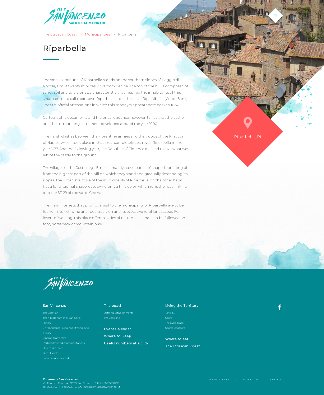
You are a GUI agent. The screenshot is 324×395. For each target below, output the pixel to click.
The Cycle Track (174, 322)
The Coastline (112, 317)
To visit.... (170, 312)
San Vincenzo (54, 306)
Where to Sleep (117, 336)
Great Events (50, 352)
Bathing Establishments (118, 312)
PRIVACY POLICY (219, 379)
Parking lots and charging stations (64, 342)
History (47, 322)
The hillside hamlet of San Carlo (61, 317)
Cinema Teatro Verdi (55, 337)
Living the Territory (181, 306)
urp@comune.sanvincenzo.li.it (102, 386)
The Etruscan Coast (60, 34)
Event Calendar (117, 329)
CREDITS (275, 379)
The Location (50, 312)
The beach (113, 306)
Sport (168, 317)
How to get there (53, 347)
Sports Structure (175, 327)
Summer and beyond (56, 357)
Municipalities (97, 34)
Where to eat (176, 339)
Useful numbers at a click (126, 343)
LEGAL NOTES (250, 379)
